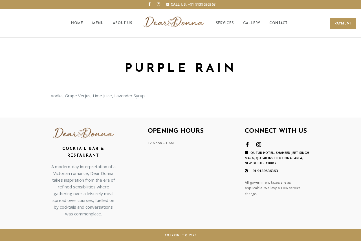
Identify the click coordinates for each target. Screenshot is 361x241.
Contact (278, 23)
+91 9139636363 (261, 171)
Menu (98, 23)
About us (122, 23)
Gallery (251, 23)
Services (225, 23)
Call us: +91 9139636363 (190, 4)
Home (77, 23)
